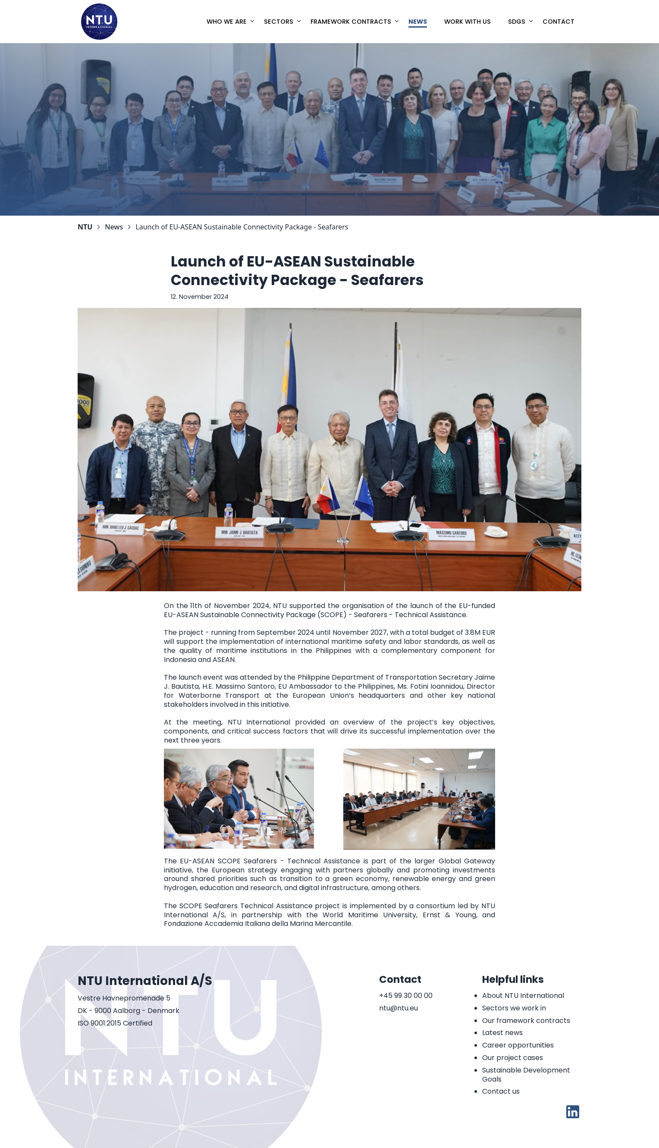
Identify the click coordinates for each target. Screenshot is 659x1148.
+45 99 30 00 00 (406, 996)
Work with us (467, 21)
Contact (558, 21)
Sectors (278, 21)
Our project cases (512, 1058)
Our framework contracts (526, 1021)
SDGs (516, 21)
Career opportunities (518, 1045)
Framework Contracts (351, 21)
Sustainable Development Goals (526, 1074)
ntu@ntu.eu (398, 1008)
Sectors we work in (514, 1008)
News (417, 21)
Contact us (501, 1091)
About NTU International (523, 996)
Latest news (502, 1033)
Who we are (227, 21)
